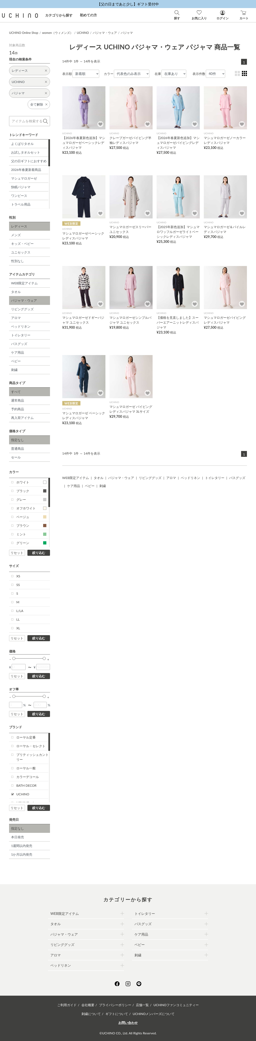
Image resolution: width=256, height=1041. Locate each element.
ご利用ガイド (67, 1005)
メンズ (16, 235)
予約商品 (17, 409)
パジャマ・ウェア (105, 32)
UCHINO (83, 32)
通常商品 (17, 400)
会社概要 (87, 1005)
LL (18, 619)
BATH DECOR (26, 785)
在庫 (158, 74)
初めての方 (88, 15)
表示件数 (199, 74)
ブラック (31, 491)
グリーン (31, 543)
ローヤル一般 (26, 768)
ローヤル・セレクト (30, 746)
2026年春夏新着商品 (26, 169)
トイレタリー (20, 335)
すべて (16, 392)
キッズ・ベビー (22, 243)
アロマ (16, 318)
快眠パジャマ (20, 187)
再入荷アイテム (22, 418)
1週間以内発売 (21, 846)
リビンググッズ (22, 309)
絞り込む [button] (38, 553)
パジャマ (127, 32)
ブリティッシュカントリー (32, 757)
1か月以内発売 (21, 854)
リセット (16, 553)
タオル (16, 292)
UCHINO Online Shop (23, 32)
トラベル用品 (20, 204)
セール (16, 457)
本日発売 (17, 837)
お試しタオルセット (25, 152)
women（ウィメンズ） (57, 32)
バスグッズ (19, 344)
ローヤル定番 (26, 737)
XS (18, 576)
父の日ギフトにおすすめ (29, 161)
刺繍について (91, 1014)
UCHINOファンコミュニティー (176, 1005)
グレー (31, 499)
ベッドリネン (20, 326)
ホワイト (31, 482)
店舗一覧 (142, 1005)
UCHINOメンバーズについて (154, 1014)
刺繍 (14, 370)
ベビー (16, 361)
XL (18, 628)
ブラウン (31, 525)
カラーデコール (27, 777)
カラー (108, 74)
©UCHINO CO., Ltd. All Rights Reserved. (128, 1033)
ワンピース (19, 195)
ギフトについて (116, 1014)
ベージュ (31, 517)
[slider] (13, 658)
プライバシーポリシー (115, 1005)
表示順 (67, 74)
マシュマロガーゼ (24, 178)
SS (18, 585)
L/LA (19, 611)
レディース (19, 226)
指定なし (17, 440)
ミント (31, 534)
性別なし (17, 261)
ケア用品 (17, 352)
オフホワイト (31, 508)
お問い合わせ (128, 1022)
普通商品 (17, 448)
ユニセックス (20, 252)
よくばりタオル (22, 143)
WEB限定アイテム (24, 283)
